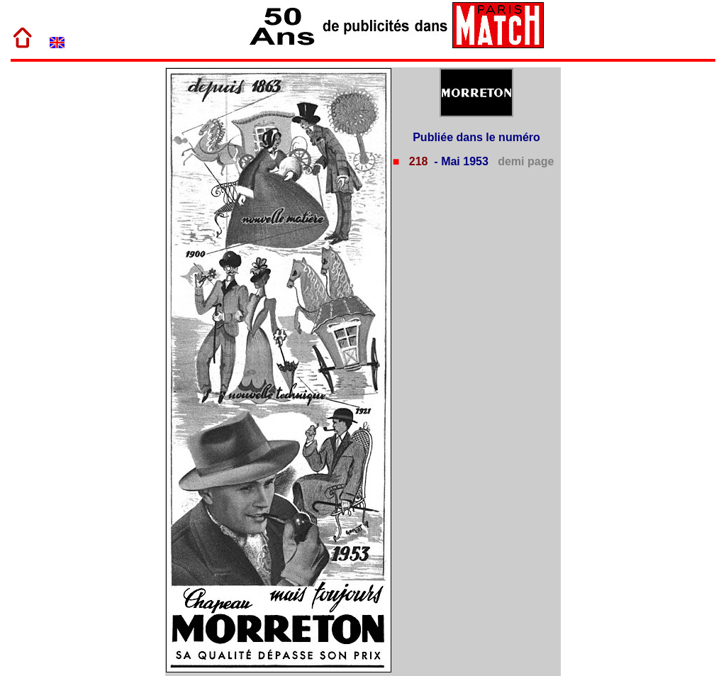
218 (417, 161)
